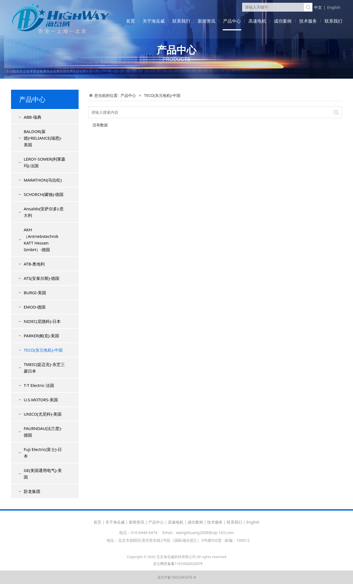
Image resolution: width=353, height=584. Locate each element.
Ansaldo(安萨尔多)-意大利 (44, 212)
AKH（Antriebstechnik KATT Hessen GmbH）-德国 (41, 239)
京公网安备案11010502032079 (177, 563)
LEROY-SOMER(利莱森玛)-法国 (44, 162)
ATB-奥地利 (34, 264)
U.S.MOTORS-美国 (41, 399)
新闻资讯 (206, 21)
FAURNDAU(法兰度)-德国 (43, 432)
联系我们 (181, 21)
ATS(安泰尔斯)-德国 (41, 278)
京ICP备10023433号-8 (176, 577)
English (333, 7)
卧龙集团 (32, 491)
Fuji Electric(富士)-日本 (43, 453)
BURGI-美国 (35, 292)
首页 (130, 21)
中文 (318, 7)
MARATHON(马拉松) (43, 180)
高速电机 (257, 21)
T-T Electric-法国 (39, 385)
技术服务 (308, 21)
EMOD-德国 (35, 307)
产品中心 (232, 21)
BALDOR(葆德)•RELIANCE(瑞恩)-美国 (43, 138)
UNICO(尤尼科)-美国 (42, 414)
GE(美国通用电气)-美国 (43, 474)
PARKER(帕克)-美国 (41, 335)
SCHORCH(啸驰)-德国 (43, 194)
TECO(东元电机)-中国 (43, 350)
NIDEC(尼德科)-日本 (42, 321)
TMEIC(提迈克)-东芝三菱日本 (44, 368)
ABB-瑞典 (32, 117)
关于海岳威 (154, 21)
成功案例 (283, 21)
